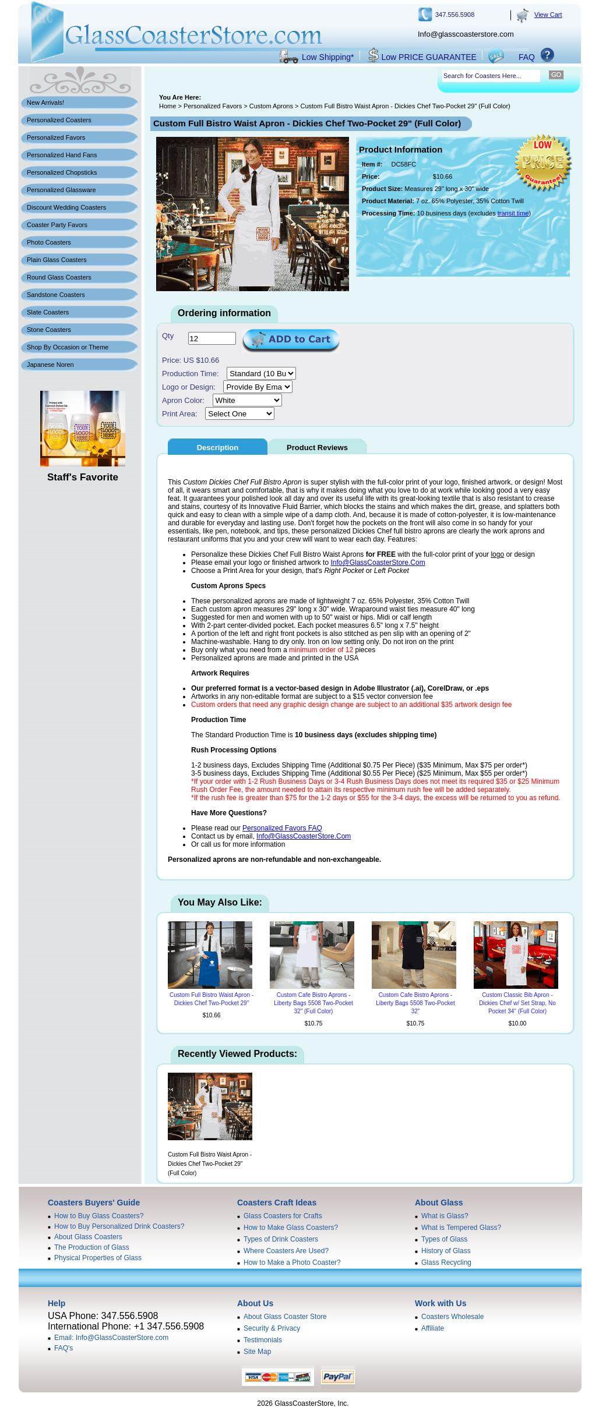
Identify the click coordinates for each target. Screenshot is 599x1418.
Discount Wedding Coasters (66, 207)
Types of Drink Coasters (281, 1239)
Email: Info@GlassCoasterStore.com (111, 1338)
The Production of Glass (91, 1247)
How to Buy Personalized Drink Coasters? (119, 1226)
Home (167, 105)
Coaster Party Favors (57, 224)
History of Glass (446, 1251)
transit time (513, 213)
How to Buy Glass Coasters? (98, 1216)
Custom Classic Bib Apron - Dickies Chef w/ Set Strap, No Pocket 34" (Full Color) (517, 1003)
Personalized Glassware (61, 189)
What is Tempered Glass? (461, 1227)
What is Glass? (444, 1216)
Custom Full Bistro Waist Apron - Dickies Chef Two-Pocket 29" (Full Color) (210, 1163)
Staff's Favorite (82, 477)
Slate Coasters (48, 312)
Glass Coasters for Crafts (283, 1216)
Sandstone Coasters (56, 294)
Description (218, 447)
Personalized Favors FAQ (282, 828)
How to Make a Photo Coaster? (292, 1262)
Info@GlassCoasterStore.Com (377, 562)
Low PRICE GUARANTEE (429, 57)
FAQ (527, 57)
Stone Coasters (49, 329)
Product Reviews (317, 447)
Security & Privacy (272, 1328)
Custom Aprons (271, 105)
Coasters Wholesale (452, 1317)
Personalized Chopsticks (62, 172)
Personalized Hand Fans (62, 154)
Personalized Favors (56, 137)
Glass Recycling (446, 1262)
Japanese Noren (50, 364)
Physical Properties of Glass (98, 1258)
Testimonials (263, 1340)
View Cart (548, 14)
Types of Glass (444, 1239)
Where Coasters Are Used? (286, 1251)
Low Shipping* (328, 57)
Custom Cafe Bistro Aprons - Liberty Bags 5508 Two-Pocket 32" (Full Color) (313, 1003)
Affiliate (432, 1328)
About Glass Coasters (88, 1237)
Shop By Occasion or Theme (67, 347)
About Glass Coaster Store (285, 1317)
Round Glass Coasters (59, 277)
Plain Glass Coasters (57, 259)
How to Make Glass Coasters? (291, 1227)
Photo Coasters (49, 242)
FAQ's (63, 1348)
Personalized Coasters (59, 119)
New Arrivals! (45, 102)
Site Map (257, 1352)
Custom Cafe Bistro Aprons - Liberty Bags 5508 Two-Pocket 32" (415, 1003)
